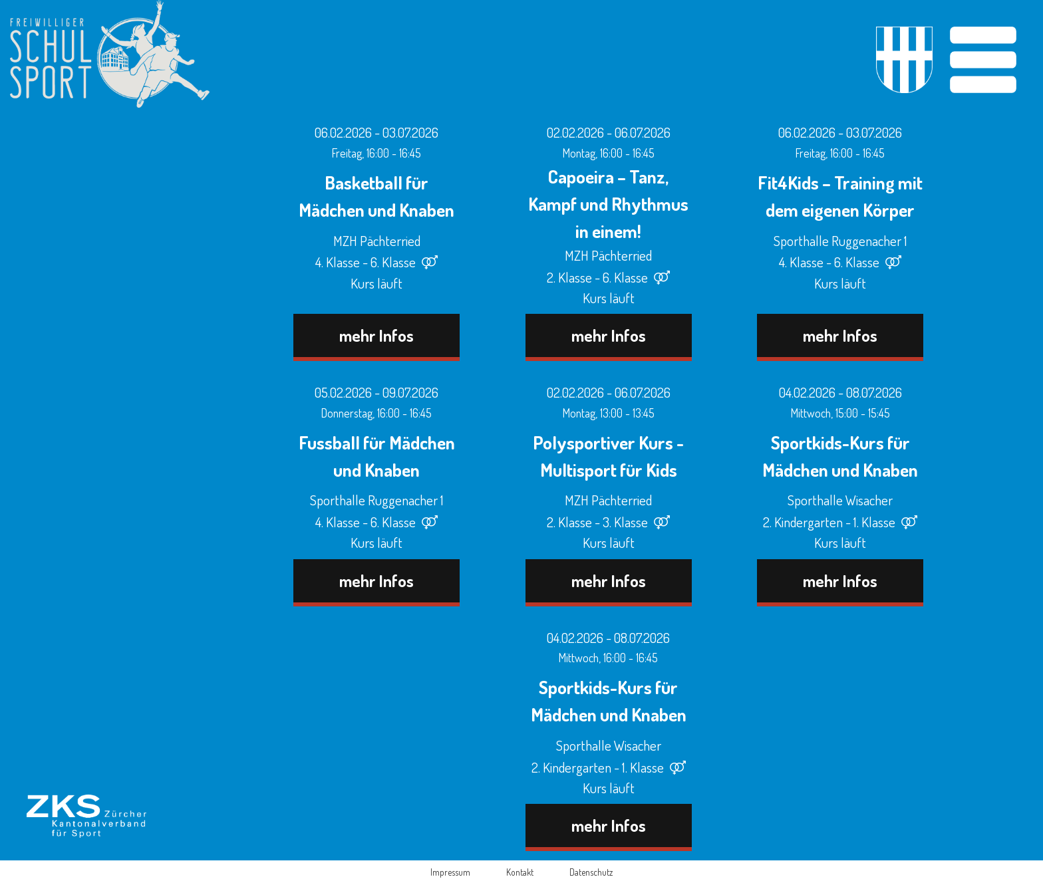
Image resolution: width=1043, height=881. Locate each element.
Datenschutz (591, 872)
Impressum (450, 872)
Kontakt (519, 872)
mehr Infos (376, 335)
